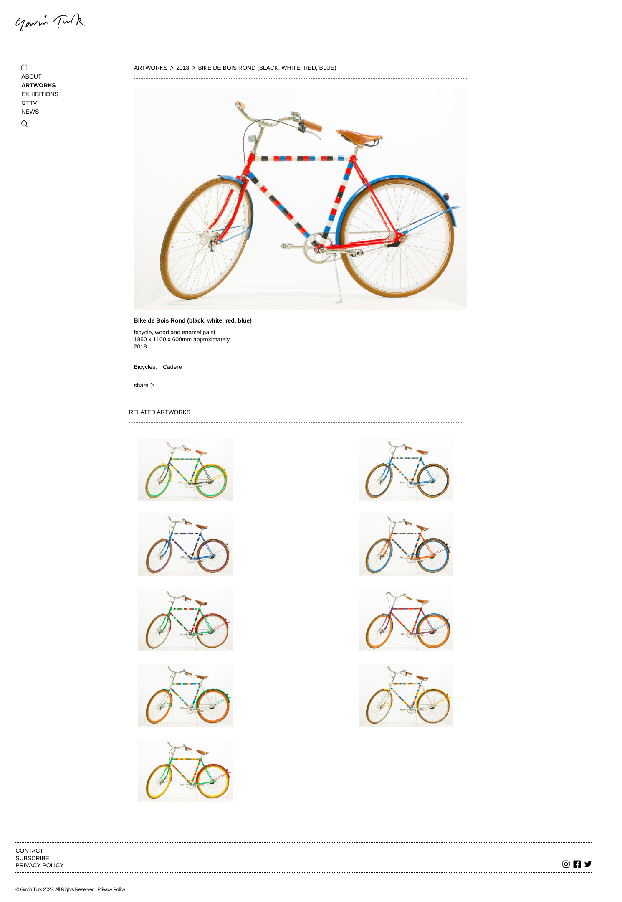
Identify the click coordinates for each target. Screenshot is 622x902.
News (30, 111)
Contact (29, 850)
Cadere (172, 366)
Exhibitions (39, 94)
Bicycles (144, 366)
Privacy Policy (39, 865)
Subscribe (32, 858)
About (31, 76)
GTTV (29, 102)
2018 (182, 67)
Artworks (38, 85)
